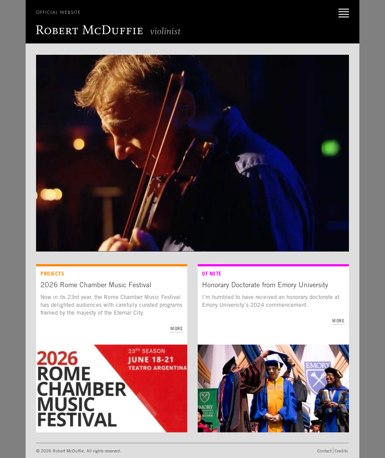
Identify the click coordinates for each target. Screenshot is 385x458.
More (176, 328)
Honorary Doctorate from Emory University (265, 284)
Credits (341, 450)
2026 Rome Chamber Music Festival (95, 284)
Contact (324, 450)
